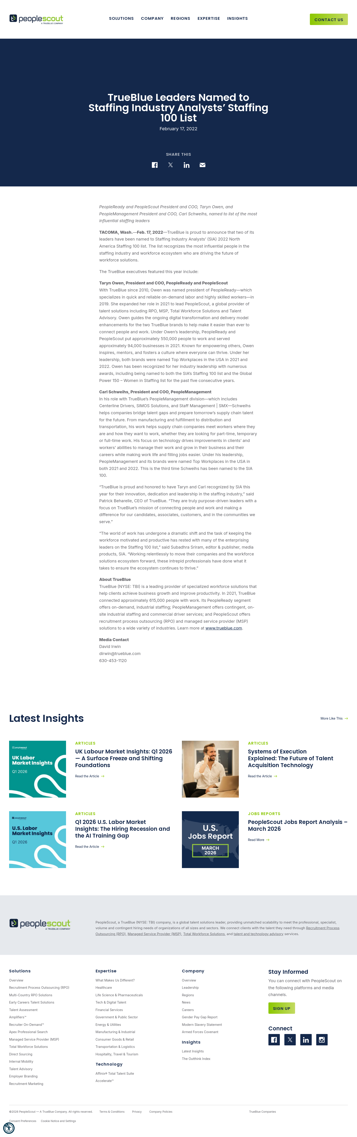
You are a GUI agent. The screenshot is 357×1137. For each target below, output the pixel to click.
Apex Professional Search (28, 1032)
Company (152, 18)
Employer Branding (23, 1076)
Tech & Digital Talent (111, 1002)
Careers (188, 1010)
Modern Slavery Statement (202, 1025)
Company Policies (160, 1111)
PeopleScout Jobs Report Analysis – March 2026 (298, 825)
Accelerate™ (105, 1081)
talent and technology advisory (258, 934)
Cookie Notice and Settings (58, 1121)
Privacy (137, 1111)
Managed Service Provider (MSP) (154, 934)
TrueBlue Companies (262, 1111)
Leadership (190, 987)
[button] (9, 1128)
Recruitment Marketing (26, 1084)
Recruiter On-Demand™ (26, 1025)
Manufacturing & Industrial (115, 1032)
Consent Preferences (22, 1121)
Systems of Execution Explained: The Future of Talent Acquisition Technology (290, 758)
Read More (256, 840)
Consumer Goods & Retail (115, 1039)
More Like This (332, 718)
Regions (180, 18)
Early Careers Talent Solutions (31, 1002)
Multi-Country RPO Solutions (30, 995)
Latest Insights (193, 1051)
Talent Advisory (21, 1069)
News (186, 1002)
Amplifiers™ (17, 1017)
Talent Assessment (23, 1010)
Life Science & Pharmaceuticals (119, 995)
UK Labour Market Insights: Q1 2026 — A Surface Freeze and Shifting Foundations (123, 758)
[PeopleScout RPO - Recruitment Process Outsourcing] (37, 19)
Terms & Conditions (112, 1111)
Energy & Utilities (108, 1025)
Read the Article (87, 776)
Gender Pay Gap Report (199, 1017)
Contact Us (328, 20)
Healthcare (104, 987)
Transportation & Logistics (115, 1047)
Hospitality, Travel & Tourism (117, 1054)
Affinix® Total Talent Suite (115, 1073)
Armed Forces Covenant (200, 1032)
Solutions (121, 18)
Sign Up (282, 1008)
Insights (237, 18)
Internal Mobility (21, 1061)
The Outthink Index (196, 1059)
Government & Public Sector (117, 1017)
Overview (16, 980)
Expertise (209, 18)
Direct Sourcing (20, 1054)
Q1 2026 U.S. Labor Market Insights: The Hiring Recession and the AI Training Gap (122, 828)
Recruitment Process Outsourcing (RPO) (39, 987)
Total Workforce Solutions (204, 934)
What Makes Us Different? (115, 980)
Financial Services (109, 1010)
